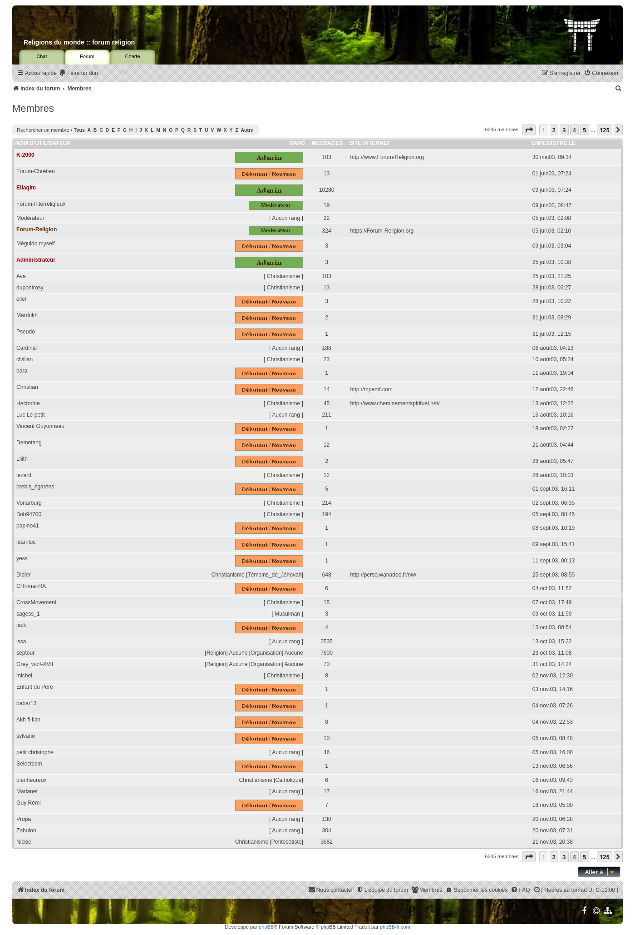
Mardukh (27, 315)
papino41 (27, 525)
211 (326, 415)
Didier (23, 575)
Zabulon (26, 830)
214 (326, 503)
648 (326, 575)
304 (326, 830)
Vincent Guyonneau (40, 426)
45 (327, 403)
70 (327, 664)
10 (327, 738)
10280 (327, 190)
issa (21, 641)
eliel (21, 299)
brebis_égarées (35, 486)
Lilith (22, 459)
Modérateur (30, 218)
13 (327, 173)
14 (327, 389)
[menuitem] (78, 73)
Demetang (29, 442)
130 (326, 819)
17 (327, 791)
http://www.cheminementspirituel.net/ (394, 403)
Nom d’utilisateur (43, 143)
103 (326, 157)
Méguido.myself (35, 243)
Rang (297, 143)
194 (326, 514)
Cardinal (26, 348)
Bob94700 (28, 514)
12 (327, 445)
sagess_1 (28, 614)
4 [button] (574, 130)
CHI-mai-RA (31, 586)
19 (327, 205)
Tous (79, 130)
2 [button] (554, 130)
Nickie (23, 842)
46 (327, 752)
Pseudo (25, 331)
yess (22, 558)
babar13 (26, 703)
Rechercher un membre (43, 130)
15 (327, 602)
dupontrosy (30, 287)
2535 (326, 641)
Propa (23, 819)
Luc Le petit (30, 415)
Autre (247, 130)
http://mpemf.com (371, 389)
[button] (529, 129)
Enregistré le (554, 143)
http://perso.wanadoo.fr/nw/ (383, 575)
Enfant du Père (34, 687)
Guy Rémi (28, 803)
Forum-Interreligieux (40, 204)
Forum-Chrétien (35, 171)
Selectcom (29, 764)
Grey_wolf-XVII (34, 664)
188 (326, 348)
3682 (326, 842)
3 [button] (564, 130)
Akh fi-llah (28, 719)
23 (327, 359)
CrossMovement (36, 602)
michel (24, 675)
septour (25, 653)
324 (326, 231)
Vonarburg (29, 503)
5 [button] (584, 130)
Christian (27, 387)
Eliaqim (26, 187)
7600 (326, 653)
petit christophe (35, 752)
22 (327, 218)
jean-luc (25, 542)
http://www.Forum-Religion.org (387, 157)
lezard (23, 475)
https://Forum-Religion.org (381, 231)
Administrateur (35, 260)
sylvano (25, 736)
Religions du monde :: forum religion (79, 42)
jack (21, 625)
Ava (21, 276)
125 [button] (605, 130)
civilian (24, 359)
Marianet (27, 791)
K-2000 (25, 155)
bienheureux (31, 780)
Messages (327, 143)
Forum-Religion (36, 229)
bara (21, 371)
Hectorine (28, 403)
